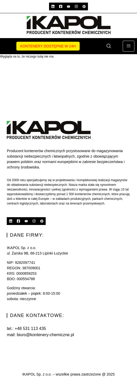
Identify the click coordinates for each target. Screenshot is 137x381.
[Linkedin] (53, 6)
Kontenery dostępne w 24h (48, 46)
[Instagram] (76, 6)
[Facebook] (61, 6)
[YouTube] (68, 6)
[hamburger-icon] (128, 46)
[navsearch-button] (109, 46)
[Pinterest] (84, 6)
